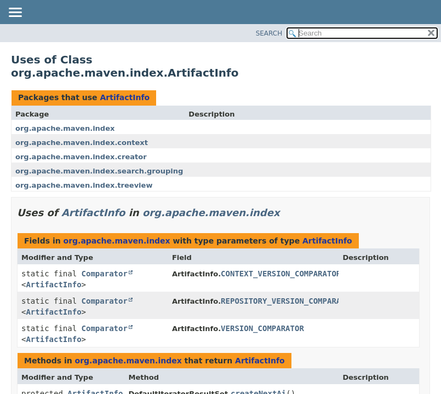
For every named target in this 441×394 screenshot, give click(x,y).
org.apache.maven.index (64, 128)
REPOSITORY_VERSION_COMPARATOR (287, 301)
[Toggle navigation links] (14, 13)
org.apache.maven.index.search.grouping (99, 171)
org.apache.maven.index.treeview (83, 185)
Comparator (105, 273)
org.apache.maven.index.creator (81, 157)
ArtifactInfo (125, 97)
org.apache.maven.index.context (81, 142)
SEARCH (269, 33)
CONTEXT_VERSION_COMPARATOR (281, 273)
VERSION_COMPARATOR (262, 328)
